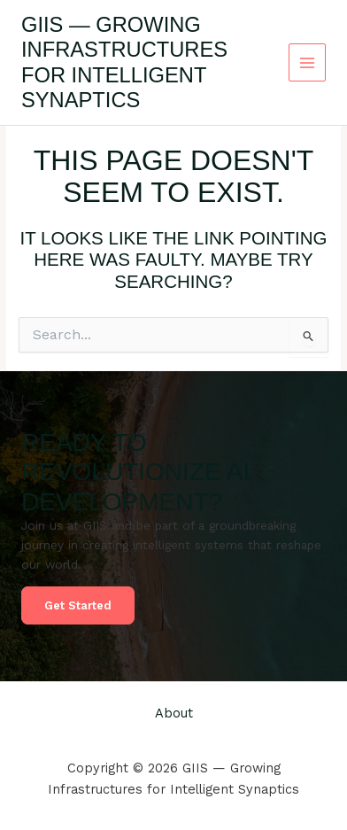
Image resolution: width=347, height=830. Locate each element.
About (174, 713)
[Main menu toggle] (308, 62)
